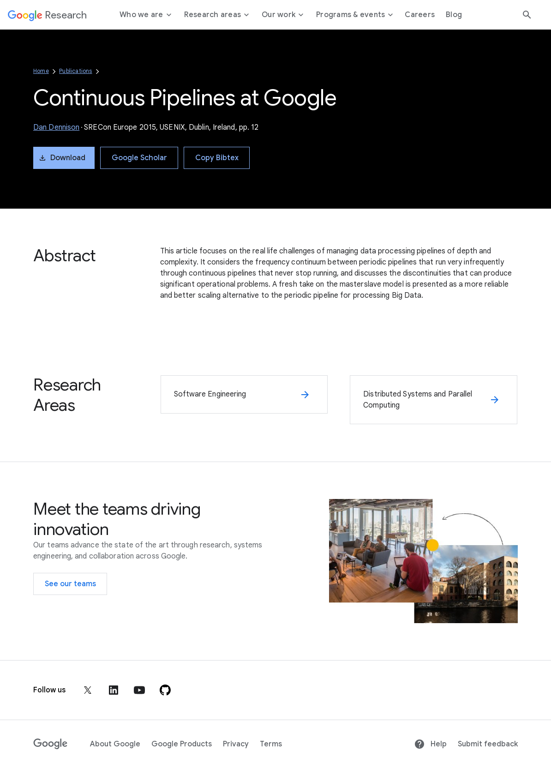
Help (430, 744)
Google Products (181, 744)
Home (41, 70)
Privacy (236, 744)
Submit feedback (488, 744)
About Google (115, 744)
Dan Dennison (56, 127)
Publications (75, 70)
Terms (271, 744)
